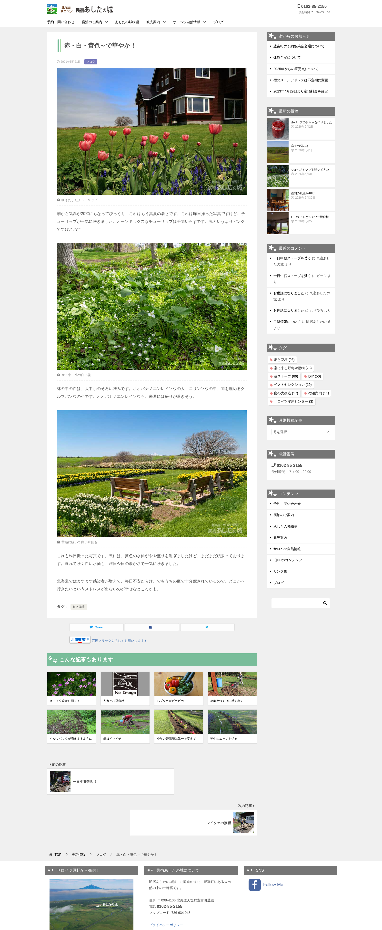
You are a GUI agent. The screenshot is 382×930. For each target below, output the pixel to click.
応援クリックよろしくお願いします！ (119, 641)
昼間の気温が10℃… (311, 196)
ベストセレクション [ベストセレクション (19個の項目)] (293, 385)
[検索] (300, 603)
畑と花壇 (79, 607)
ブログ (218, 22)
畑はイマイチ (112, 738)
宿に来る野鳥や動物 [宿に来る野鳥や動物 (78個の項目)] (293, 368)
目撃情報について (287, 322)
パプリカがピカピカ (170, 701)
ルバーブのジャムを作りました (311, 125)
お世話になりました (288, 293)
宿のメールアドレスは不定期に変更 (300, 80)
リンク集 (280, 571)
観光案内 (153, 22)
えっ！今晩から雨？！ (65, 701)
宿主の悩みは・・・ (311, 148)
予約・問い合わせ (60, 22)
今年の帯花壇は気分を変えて (176, 738)
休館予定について (287, 57)
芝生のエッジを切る (224, 738)
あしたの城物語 (127, 22)
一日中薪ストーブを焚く (292, 258)
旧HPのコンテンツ (287, 560)
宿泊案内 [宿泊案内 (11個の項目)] (318, 393)
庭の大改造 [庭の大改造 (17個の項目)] (286, 393)
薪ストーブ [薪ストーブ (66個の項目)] (286, 376)
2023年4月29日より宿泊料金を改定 (300, 91)
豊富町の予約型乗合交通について (299, 46)
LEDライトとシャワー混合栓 (311, 219)
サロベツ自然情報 (186, 22)
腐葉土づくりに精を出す (226, 701)
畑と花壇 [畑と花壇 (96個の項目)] (284, 360)
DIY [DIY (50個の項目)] (314, 376)
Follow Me (266, 844)
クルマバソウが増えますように (71, 738)
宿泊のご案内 (92, 22)
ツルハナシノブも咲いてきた (311, 172)
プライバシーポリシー (166, 884)
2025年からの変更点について (296, 69)
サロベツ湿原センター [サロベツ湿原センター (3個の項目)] (293, 401)
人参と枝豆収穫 (113, 701)
